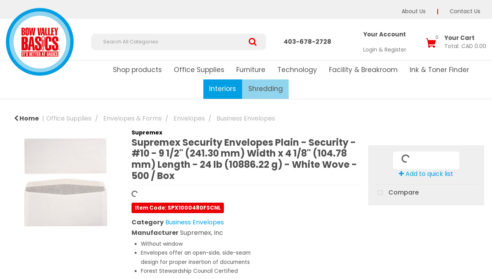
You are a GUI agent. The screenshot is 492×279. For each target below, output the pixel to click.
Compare (396, 193)
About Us (414, 11)
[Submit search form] (255, 42)
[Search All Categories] (178, 42)
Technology (297, 69)
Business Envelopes (246, 118)
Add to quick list (426, 173)
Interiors (222, 88)
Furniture (250, 69)
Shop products (137, 69)
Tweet (426, 214)
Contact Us (465, 11)
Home (26, 118)
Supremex (147, 132)
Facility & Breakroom (363, 69)
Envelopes (189, 118)
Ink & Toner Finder (439, 69)
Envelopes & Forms (132, 118)
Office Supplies (199, 69)
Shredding (265, 88)
